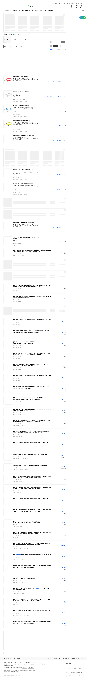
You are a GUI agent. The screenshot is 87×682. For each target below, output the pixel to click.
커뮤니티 (72, 3)
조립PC (56, 3)
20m (33, 78)
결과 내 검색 (55, 46)
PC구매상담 (64, 3)
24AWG (20, 80)
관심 (24, 99)
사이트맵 (73, 658)
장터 (23, 10)
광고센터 (77, 658)
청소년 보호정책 (67, 658)
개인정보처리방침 (61, 658)
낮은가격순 (11, 49)
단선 (14, 80)
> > (20, 101)
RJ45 (28, 79)
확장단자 (31, 79)
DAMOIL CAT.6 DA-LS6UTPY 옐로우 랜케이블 (23, 135)
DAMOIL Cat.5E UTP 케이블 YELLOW (21, 120)
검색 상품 (19, 46)
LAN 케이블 (15, 78)
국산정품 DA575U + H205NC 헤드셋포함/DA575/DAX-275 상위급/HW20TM (30, 454)
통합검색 (15, 10)
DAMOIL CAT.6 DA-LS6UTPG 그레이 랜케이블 (23, 222)
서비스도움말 (80, 668)
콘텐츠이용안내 (31, 667)
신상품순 (19, 49)
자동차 (53, 3)
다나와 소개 (50, 658)
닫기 (14, 96)
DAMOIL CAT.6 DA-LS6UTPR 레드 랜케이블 (23, 184)
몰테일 (73, 1)
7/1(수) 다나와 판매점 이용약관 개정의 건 (13, 658)
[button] (71, 6)
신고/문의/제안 (74, 668)
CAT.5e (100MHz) (16, 79)
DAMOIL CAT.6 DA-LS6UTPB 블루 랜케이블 (23, 169)
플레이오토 (77, 1)
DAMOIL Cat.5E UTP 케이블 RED (20, 76)
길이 (31, 78)
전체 (6, 46)
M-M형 (37, 79)
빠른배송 (15, 42)
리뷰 (41, 10)
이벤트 (76, 3)
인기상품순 (6, 49)
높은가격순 (15, 49)
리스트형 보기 (59, 46)
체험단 (79, 3)
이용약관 (55, 658)
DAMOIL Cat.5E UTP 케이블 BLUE (21, 105)
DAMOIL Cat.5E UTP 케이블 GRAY (21, 91)
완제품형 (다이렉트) (21, 78)
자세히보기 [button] (24, 667)
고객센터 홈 (69, 668)
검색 (63, 42)
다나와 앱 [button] (5, 3)
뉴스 (32, 10)
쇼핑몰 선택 (38, 46)
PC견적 (60, 3)
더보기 (82, 3)
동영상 (45, 10)
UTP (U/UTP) (27, 78)
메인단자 (25, 79)
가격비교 (12, 46)
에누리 (70, 1)
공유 (82, 10)
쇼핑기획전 (68, 3)
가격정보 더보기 (61, 81)
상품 (19, 10)
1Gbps (22, 79)
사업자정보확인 (42, 664)
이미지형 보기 (61, 46)
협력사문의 (82, 658)
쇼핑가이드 (27, 10)
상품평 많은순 (24, 49)
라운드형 (17, 80)
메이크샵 (82, 1)
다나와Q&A (50, 10)
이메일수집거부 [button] (70, 675)
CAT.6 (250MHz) (16, 138)
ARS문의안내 (78, 675)
